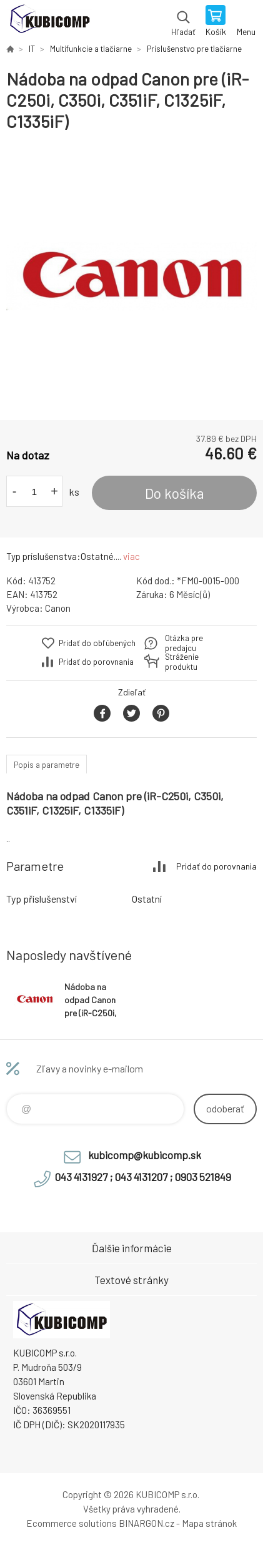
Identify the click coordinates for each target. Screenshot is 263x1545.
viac (131, 556)
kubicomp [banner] (49, 22)
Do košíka (174, 493)
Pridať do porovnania (96, 662)
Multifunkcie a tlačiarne (91, 49)
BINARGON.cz (146, 1523)
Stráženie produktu (182, 661)
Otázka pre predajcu (184, 643)
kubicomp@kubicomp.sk (144, 1155)
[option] (131, 276)
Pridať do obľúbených (97, 643)
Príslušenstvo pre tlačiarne (194, 49)
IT (32, 49)
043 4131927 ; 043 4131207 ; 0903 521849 (143, 1176)
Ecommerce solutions (71, 1523)
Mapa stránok (209, 1523)
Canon (58, 608)
